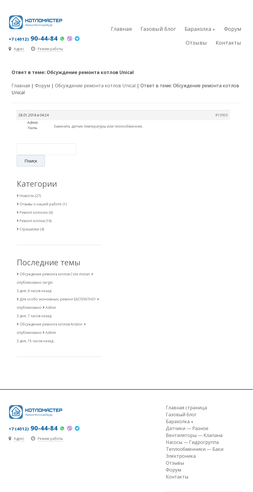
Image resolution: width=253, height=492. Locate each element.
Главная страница (186, 396)
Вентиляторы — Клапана (194, 424)
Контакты (228, 42)
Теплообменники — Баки (194, 437)
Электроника (181, 444)
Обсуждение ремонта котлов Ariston (51, 312)
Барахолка (197, 28)
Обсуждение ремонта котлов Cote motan (55, 262)
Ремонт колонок (34, 200)
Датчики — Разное (187, 417)
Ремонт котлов (32, 209)
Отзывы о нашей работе (41, 192)
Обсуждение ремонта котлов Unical (95, 85)
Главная (121, 28)
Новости (27, 184)
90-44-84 (33, 38)
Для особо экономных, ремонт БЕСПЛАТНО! (58, 287)
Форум (232, 28)
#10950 (221, 115)
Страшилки (29, 217)
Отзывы (196, 42)
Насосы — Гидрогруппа (192, 430)
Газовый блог (158, 28)
